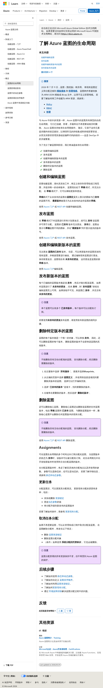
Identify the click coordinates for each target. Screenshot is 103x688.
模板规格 (61, 90)
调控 (59, 20)
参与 (37, 682)
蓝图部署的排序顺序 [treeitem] (16, 98)
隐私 (44, 682)
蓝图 (67, 20)
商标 (82, 682)
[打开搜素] (92, 3)
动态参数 (52, 501)
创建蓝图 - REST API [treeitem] (16, 59)
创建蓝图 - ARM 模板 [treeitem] (16, 63)
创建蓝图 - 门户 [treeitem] (14, 44)
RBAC (49, 108)
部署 (48, 111)
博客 (28, 682)
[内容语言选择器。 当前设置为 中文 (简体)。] (9, 676)
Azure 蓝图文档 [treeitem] (11, 29)
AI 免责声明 (7, 682)
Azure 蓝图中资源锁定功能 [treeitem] (19, 103)
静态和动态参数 (53, 475)
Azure (50, 20)
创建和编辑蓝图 (47, 57)
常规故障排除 (55, 591)
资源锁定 (59, 498)
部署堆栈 (73, 90)
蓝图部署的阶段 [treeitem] (14, 88)
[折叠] (33, 18)
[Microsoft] (5, 3)
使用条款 (73, 682)
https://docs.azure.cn (71, 33)
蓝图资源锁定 (55, 534)
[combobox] (18, 23)
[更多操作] (98, 20)
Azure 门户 (49, 206)
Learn (42, 20)
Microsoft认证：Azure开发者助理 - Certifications (59, 649)
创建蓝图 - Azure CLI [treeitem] (16, 54)
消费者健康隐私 (57, 682)
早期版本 (19, 682)
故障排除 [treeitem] (9, 112)
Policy (49, 104)
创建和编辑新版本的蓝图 (51, 64)
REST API (61, 206)
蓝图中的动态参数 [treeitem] (15, 93)
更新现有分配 (71, 511)
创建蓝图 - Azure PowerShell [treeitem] (19, 49)
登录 (98, 3)
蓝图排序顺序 (66, 579)
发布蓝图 (45, 61)
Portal (82, 11)
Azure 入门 (93, 11)
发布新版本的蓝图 (48, 68)
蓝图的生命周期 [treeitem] (14, 83)
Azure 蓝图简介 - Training (49, 638)
